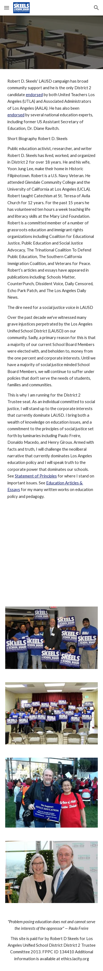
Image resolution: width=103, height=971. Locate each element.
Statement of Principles (36, 476)
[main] (51, 289)
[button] (6, 7)
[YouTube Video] (51, 554)
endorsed (34, 94)
